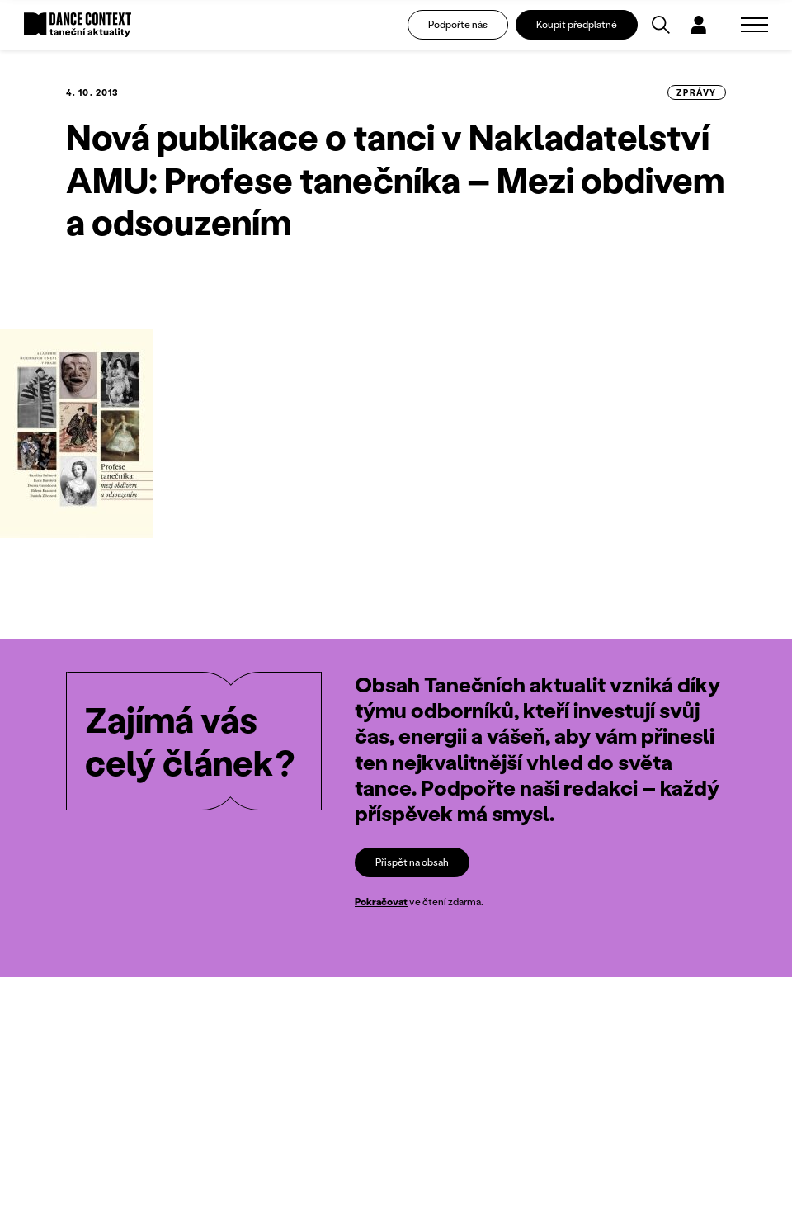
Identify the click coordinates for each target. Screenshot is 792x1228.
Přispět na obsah (412, 862)
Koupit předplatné (576, 24)
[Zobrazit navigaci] (754, 25)
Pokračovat (381, 901)
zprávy (696, 92)
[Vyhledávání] (661, 25)
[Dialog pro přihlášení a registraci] (699, 25)
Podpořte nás (458, 24)
